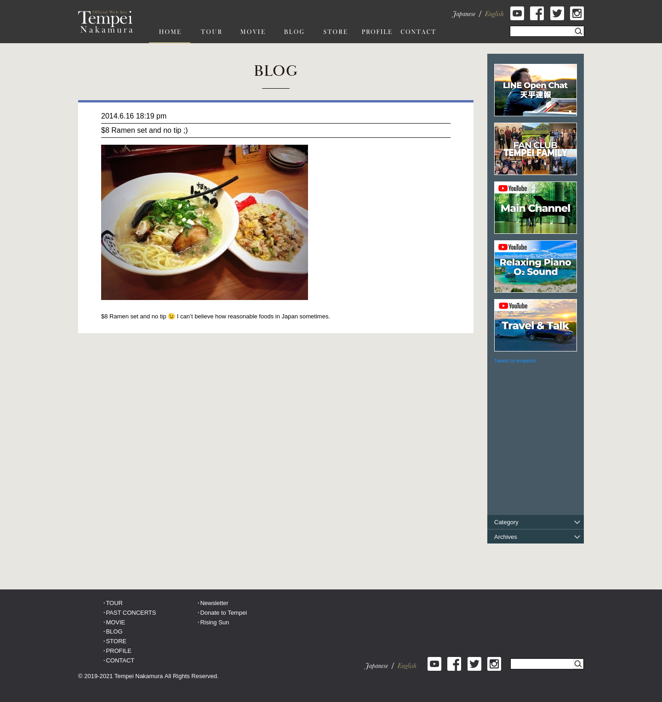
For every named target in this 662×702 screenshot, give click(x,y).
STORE (116, 641)
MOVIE (115, 622)
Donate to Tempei (223, 612)
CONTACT (120, 660)
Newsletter (214, 603)
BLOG (114, 631)
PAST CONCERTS (131, 612)
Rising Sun (214, 622)
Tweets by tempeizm (515, 360)
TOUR (114, 603)
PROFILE (118, 650)
